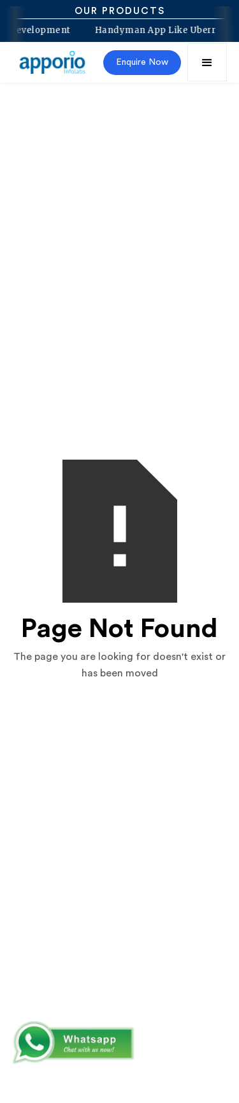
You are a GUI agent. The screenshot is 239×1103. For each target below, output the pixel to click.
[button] (207, 62)
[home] (53, 62)
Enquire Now (142, 62)
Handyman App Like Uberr (153, 30)
